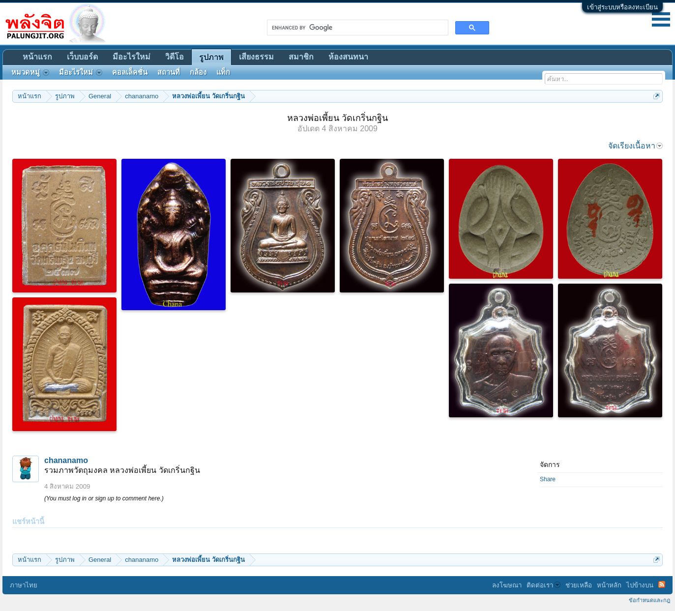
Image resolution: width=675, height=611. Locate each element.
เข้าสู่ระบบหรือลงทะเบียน (622, 7)
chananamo (66, 460)
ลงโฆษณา (507, 585)
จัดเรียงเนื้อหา (635, 146)
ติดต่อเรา (543, 585)
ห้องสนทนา (348, 57)
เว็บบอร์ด (82, 57)
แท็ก (223, 72)
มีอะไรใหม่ (131, 57)
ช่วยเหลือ (578, 585)
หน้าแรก (37, 57)
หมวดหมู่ (30, 72)
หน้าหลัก (609, 585)
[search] (356, 27)
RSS (661, 584)
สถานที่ (168, 72)
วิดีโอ (174, 57)
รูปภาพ (211, 57)
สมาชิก (301, 57)
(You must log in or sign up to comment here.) (104, 498)
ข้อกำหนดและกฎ (649, 600)
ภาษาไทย (23, 585)
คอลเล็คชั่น (129, 72)
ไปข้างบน (639, 585)
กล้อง (198, 72)
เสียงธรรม (256, 57)
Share (548, 479)
